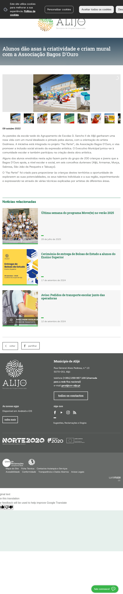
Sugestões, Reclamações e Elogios (69, 422)
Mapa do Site (12, 468)
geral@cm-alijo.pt (70, 385)
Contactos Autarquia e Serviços (52, 468)
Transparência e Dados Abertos (53, 471)
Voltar (12, 345)
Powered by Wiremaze (115, 479)
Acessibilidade (31, 462)
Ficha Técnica (27, 468)
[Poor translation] (9, 507)
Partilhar (32, 345)
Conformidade (29, 471)
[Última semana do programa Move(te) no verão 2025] (61, 226)
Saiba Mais (10, 419)
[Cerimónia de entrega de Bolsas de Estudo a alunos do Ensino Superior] (61, 267)
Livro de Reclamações (12, 463)
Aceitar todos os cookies (96, 9)
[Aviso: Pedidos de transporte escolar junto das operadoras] (61, 308)
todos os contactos (70, 396)
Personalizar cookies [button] (59, 9)
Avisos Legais (77, 471)
